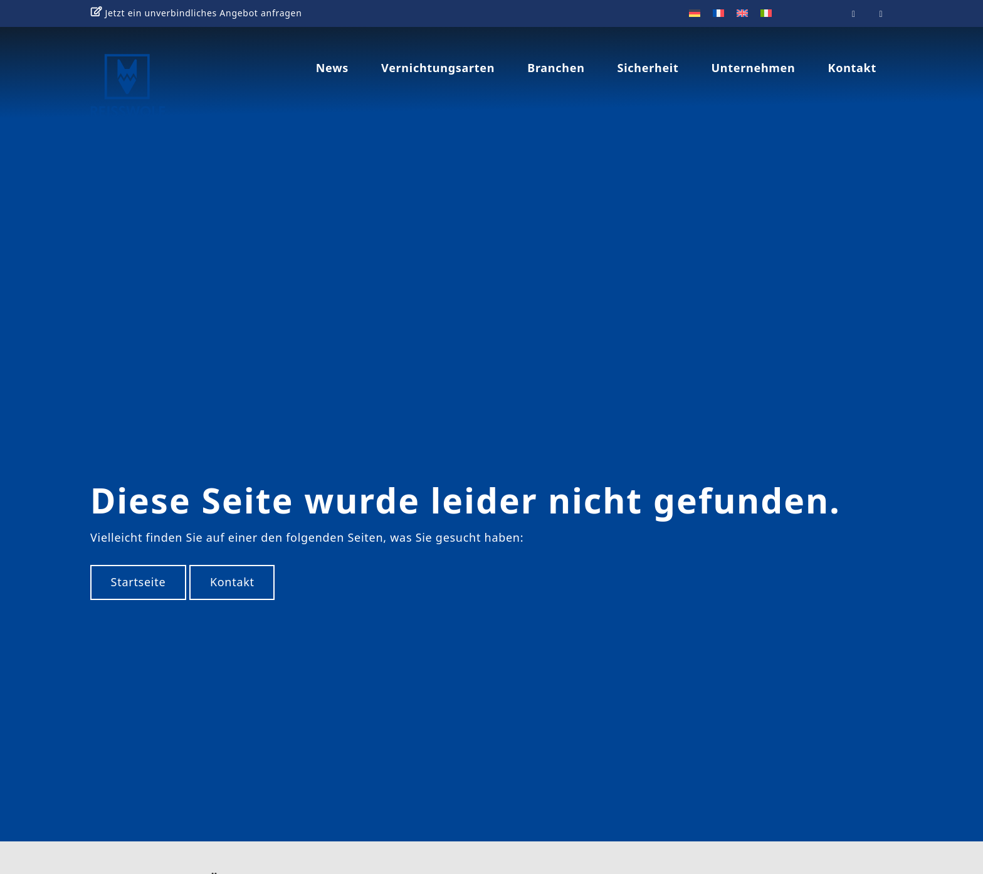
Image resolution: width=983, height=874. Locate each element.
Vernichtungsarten (438, 67)
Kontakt (852, 67)
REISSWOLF (163, 89)
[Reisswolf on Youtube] (853, 13)
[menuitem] (695, 13)
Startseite (138, 567)
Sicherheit (648, 67)
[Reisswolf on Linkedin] (881, 13)
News (332, 67)
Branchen (555, 67)
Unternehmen (754, 67)
